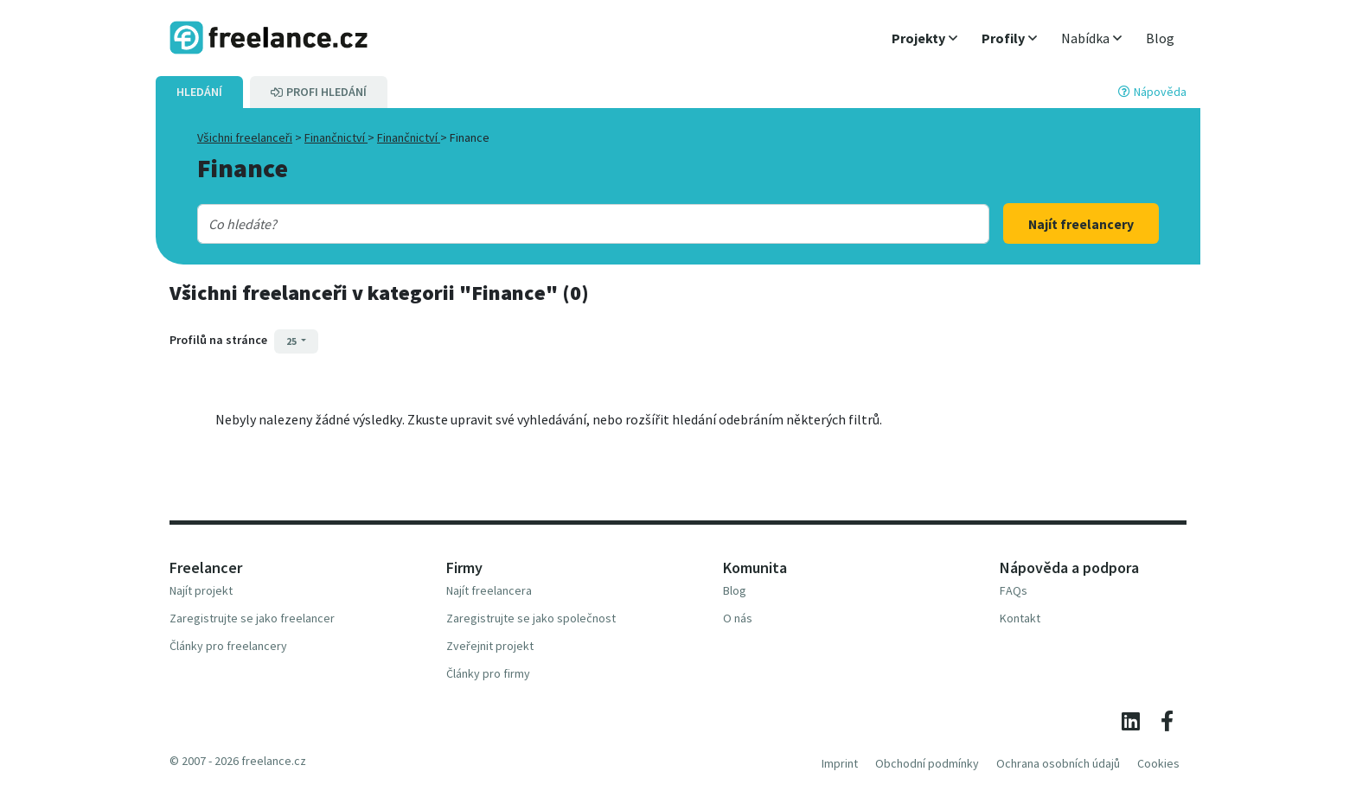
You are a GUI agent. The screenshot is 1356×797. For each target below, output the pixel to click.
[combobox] (557, 223)
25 (292, 341)
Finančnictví (336, 137)
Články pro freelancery (228, 646)
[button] (924, 38)
